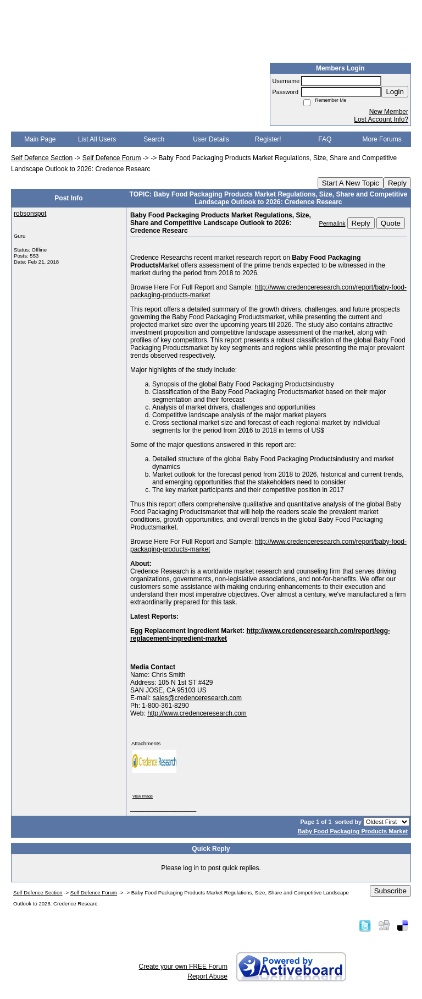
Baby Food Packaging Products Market (353, 831)
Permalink (332, 223)
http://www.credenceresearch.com (197, 713)
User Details (211, 139)
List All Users (97, 139)
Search (153, 139)
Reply (397, 183)
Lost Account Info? (381, 119)
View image (142, 796)
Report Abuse (207, 976)
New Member (388, 112)
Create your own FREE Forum (183, 966)
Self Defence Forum (111, 158)
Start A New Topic (350, 183)
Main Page (39, 139)
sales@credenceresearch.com (197, 698)
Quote (391, 223)
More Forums (381, 139)
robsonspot (30, 213)
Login (395, 92)
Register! (268, 139)
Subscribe (390, 891)
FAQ (324, 139)
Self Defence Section (42, 158)
